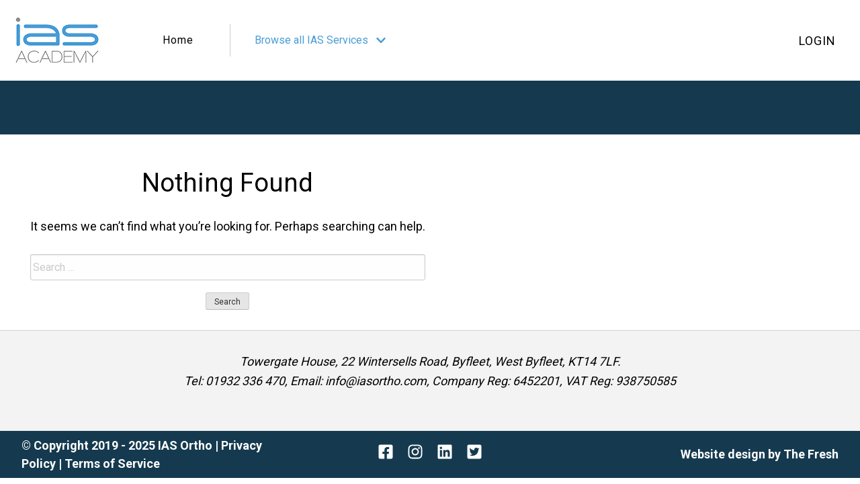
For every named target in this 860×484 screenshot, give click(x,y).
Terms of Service (112, 463)
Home (178, 40)
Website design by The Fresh (759, 454)
